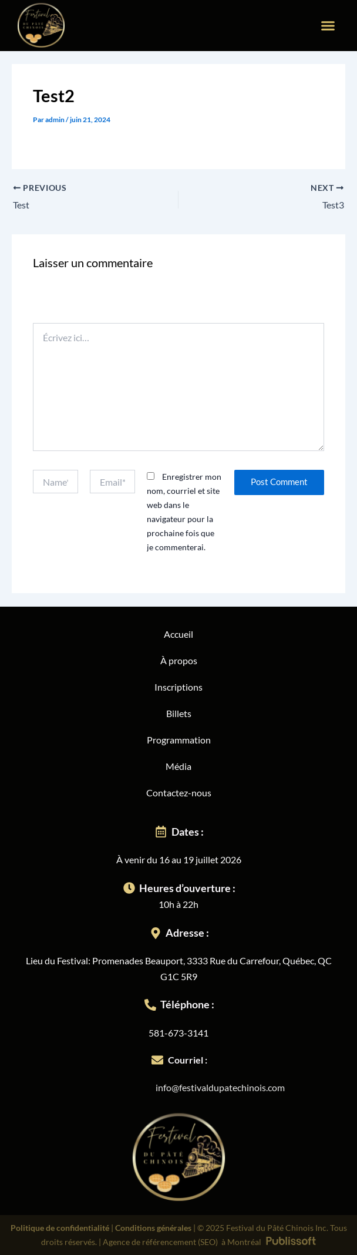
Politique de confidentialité (60, 1228)
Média (178, 766)
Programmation (179, 739)
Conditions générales (153, 1228)
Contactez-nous (178, 792)
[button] (328, 26)
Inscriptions (178, 686)
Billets (178, 713)
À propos (178, 660)
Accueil (178, 634)
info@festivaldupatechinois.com (220, 1087)
